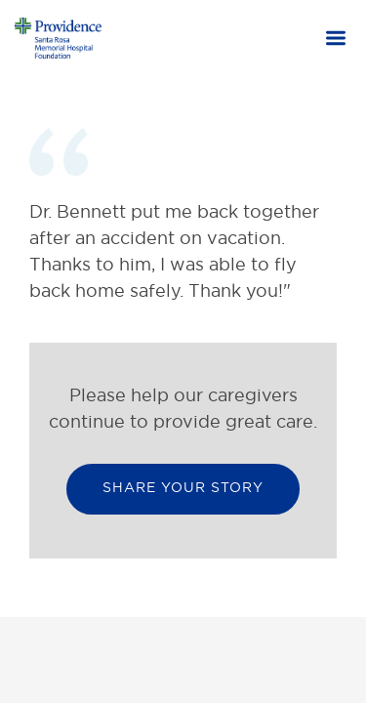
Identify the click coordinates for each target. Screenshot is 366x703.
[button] (335, 39)
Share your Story (183, 487)
